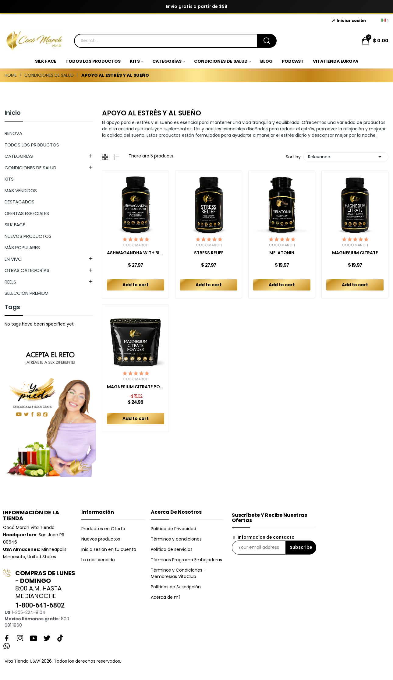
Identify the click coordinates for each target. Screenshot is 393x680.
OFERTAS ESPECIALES (27, 213)
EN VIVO (13, 259)
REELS (10, 282)
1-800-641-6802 (40, 605)
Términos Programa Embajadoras (186, 560)
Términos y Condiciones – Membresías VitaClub (178, 573)
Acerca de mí (165, 597)
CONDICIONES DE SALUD (30, 167)
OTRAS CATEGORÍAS (27, 270)
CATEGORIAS (19, 156)
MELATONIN (281, 253)
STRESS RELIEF (209, 253)
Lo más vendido (98, 560)
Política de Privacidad (173, 529)
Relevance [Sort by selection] (346, 156)
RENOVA (13, 133)
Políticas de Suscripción (176, 587)
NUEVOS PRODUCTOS (28, 236)
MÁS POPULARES (22, 247)
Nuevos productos (100, 539)
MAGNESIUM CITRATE (355, 253)
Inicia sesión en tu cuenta (108, 549)
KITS (9, 179)
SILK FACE (15, 224)
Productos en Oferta (103, 529)
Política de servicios (172, 549)
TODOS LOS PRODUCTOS (32, 145)
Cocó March (136, 245)
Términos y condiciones (176, 539)
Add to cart (135, 285)
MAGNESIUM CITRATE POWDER (135, 387)
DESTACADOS (19, 202)
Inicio (13, 113)
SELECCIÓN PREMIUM (26, 293)
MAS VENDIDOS (21, 190)
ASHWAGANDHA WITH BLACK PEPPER (135, 253)
